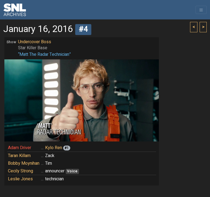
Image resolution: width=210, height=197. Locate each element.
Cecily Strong (20, 171)
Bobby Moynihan (23, 163)
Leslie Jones (20, 179)
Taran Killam (19, 155)
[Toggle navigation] (201, 10)
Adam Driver (19, 147)
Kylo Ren (53, 147)
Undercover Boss (34, 42)
